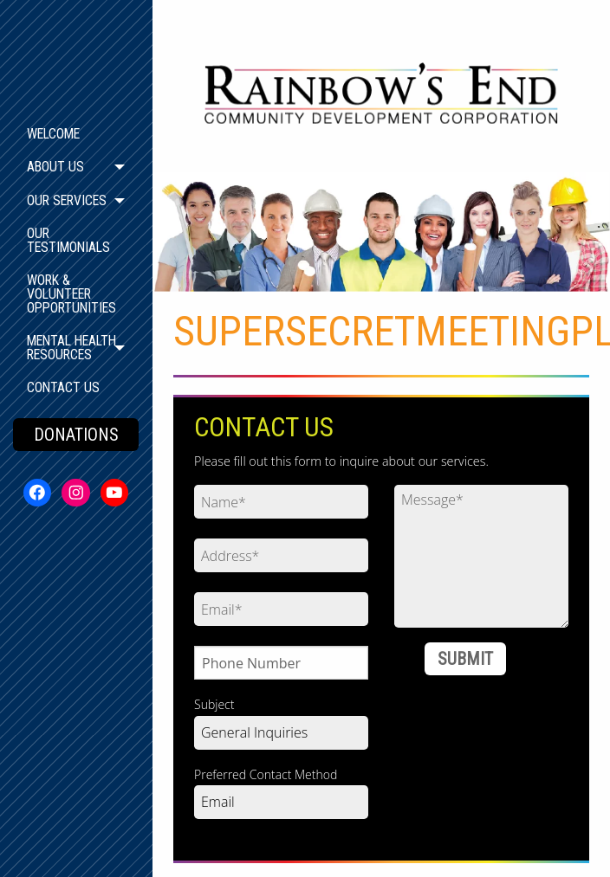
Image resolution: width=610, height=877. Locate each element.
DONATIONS (76, 434)
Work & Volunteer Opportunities (71, 294)
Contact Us (63, 387)
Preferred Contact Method (265, 774)
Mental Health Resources (71, 347)
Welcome (53, 134)
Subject (214, 704)
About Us (55, 166)
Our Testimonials (68, 240)
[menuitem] (76, 134)
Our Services (67, 200)
